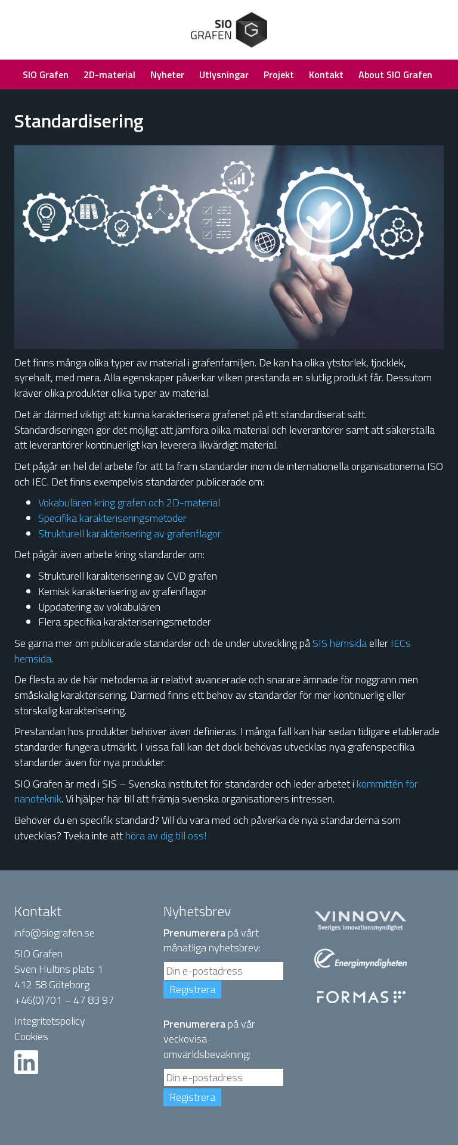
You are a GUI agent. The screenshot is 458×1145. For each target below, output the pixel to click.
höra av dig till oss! (166, 835)
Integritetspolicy (49, 1021)
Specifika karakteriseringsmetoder (112, 518)
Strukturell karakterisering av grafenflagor (129, 533)
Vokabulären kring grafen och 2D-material (129, 502)
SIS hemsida (339, 643)
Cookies (31, 1036)
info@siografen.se (54, 933)
